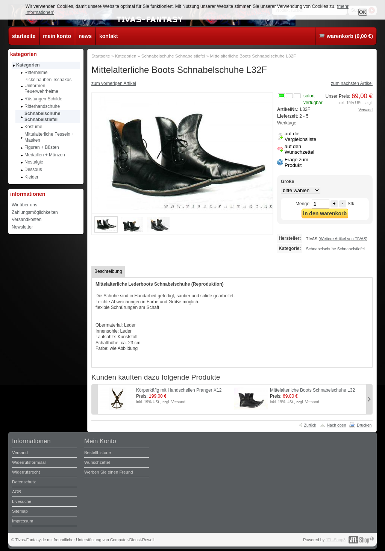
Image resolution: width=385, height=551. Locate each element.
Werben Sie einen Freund (108, 472)
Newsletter (22, 227)
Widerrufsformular (29, 462)
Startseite (100, 55)
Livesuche (21, 501)
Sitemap (20, 511)
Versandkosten (26, 219)
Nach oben (336, 425)
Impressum (22, 521)
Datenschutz (24, 482)
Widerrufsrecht (26, 472)
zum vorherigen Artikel (113, 83)
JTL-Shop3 (336, 539)
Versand (366, 110)
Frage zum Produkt (296, 162)
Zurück (310, 425)
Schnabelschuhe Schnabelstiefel (173, 55)
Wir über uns (24, 204)
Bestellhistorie (97, 452)
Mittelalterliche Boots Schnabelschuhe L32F (253, 55)
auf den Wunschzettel (299, 149)
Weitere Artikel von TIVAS (343, 238)
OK (362, 12)
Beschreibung (108, 271)
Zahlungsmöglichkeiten (35, 212)
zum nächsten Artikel (352, 83)
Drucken (364, 425)
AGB (16, 491)
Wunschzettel (97, 462)
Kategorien (125, 55)
